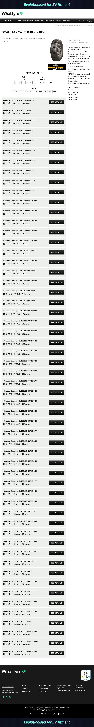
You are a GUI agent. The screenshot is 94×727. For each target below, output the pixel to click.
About (58, 20)
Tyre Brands (43, 688)
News (37, 20)
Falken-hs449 (72, 95)
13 (20, 83)
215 (45, 92)
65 (43, 83)
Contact (66, 20)
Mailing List (26, 691)
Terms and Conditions (79, 686)
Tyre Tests (43, 691)
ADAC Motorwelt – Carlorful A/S (79, 74)
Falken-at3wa (72, 100)
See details (56, 102)
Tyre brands (64, 25)
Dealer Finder (28, 20)
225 (50, 92)
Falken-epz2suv (73, 97)
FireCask (49, 711)
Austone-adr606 (73, 92)
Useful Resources (47, 20)
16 (31, 83)
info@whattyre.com (8, 687)
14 (23, 83)
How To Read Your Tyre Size (64, 686)
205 (40, 92)
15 (27, 83)
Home (57, 25)
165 (22, 92)
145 (12, 92)
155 (17, 92)
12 (16, 83)
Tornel (70, 90)
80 (51, 83)
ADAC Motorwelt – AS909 (77, 76)
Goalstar (72, 25)
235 (54, 92)
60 (40, 83)
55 (36, 83)
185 (31, 92)
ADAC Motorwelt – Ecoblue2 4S (79, 83)
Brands (18, 20)
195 (36, 92)
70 (47, 83)
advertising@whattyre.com (10, 692)
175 (26, 92)
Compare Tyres (8, 20)
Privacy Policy (80, 691)
